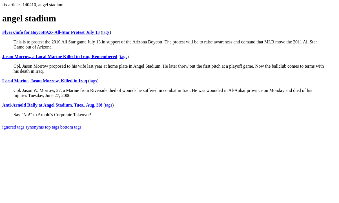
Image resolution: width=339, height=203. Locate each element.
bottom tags (70, 127)
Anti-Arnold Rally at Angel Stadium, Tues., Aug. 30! (52, 105)
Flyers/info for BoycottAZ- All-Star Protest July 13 (51, 32)
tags (106, 32)
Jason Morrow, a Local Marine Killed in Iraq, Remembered (59, 56)
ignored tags (13, 127)
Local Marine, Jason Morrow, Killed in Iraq (44, 80)
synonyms (35, 127)
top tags (52, 127)
